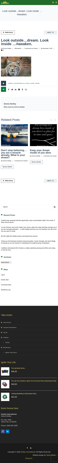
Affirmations (17, 48)
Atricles (7, 342)
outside (37, 83)
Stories (5, 332)
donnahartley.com (19, 83)
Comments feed (6, 285)
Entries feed (5, 280)
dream (28, 83)
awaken (10, 83)
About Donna (7, 322)
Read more (7, 167)
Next (49, 32)
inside (32, 83)
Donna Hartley (7, 48)
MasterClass (7, 347)
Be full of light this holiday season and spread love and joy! (19, 236)
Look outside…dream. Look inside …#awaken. (25, 42)
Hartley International (28, 452)
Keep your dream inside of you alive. (41, 151)
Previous (9, 32)
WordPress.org (5, 290)
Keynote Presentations (9, 327)
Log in (3, 275)
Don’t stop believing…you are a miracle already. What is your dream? (13, 154)
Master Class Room (11, 352)
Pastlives (6, 337)
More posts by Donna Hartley (14, 107)
